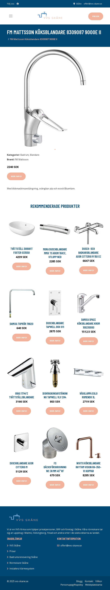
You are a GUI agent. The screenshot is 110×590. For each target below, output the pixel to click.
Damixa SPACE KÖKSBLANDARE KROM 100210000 (88, 323)
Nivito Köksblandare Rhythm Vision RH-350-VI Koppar (88, 467)
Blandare (34, 154)
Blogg (79, 581)
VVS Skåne (14, 545)
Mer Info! (16, 176)
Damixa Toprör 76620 (21, 323)
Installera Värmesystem (21, 568)
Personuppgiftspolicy (72, 584)
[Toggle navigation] (10, 16)
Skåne (79, 3)
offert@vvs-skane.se (93, 3)
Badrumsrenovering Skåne (23, 557)
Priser (95, 16)
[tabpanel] (55, 98)
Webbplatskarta (93, 584)
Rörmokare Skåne (18, 562)
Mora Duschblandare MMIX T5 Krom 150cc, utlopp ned (55, 253)
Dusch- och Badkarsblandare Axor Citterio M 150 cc (88, 252)
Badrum (24, 154)
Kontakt (89, 581)
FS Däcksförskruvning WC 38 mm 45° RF (55, 467)
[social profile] (18, 3)
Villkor (98, 581)
